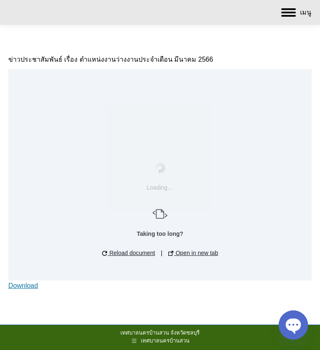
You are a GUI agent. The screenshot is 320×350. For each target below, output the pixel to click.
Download (23, 285)
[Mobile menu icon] (296, 12)
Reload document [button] (128, 253)
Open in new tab (193, 253)
